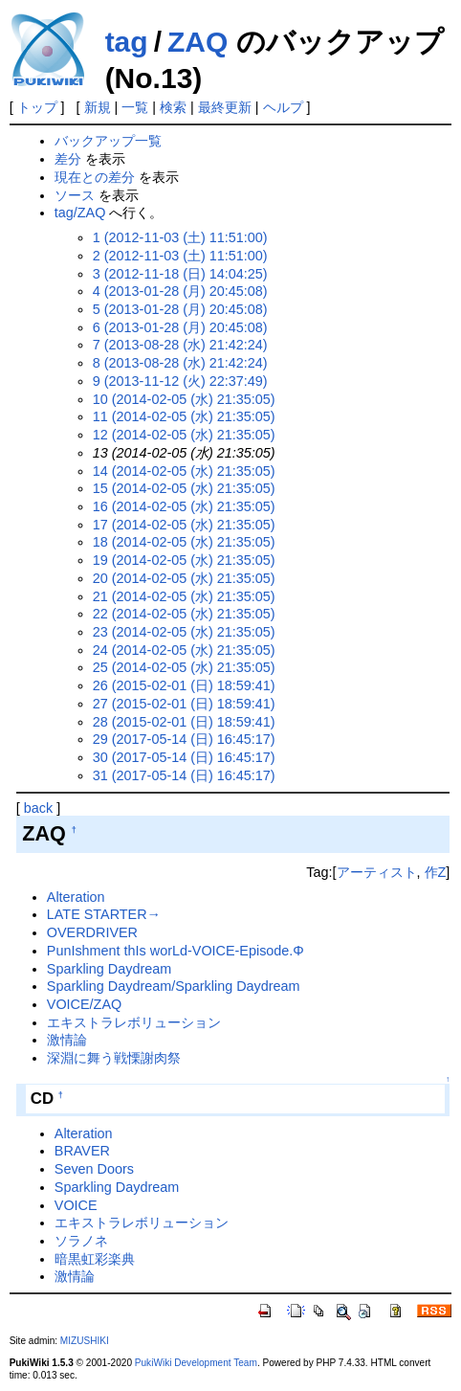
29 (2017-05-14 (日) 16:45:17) (184, 739)
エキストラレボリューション (134, 1022)
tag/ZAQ (80, 212)
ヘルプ (283, 107)
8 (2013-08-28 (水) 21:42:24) (180, 362)
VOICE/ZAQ (84, 1004)
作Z (436, 872)
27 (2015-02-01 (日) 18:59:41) (184, 703)
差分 (68, 159)
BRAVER (82, 1150)
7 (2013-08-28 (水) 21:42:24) (180, 344)
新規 (97, 107)
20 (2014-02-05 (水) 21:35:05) (184, 578)
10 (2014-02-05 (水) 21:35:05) (184, 399)
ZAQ (197, 41)
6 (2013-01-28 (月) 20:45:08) (180, 327)
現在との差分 (95, 177)
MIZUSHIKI (84, 1340)
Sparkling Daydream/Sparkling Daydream (173, 986)
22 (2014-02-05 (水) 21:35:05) (184, 613)
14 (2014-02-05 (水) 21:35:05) (184, 471)
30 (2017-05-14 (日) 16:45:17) (184, 757)
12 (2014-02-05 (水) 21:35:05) (184, 434)
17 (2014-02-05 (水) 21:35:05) (184, 524)
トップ (37, 107)
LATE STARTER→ (104, 914)
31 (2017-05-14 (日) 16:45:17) (184, 775)
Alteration (76, 897)
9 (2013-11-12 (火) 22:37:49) (180, 381)
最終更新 (225, 107)
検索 (173, 107)
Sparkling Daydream (109, 968)
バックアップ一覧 (108, 140)
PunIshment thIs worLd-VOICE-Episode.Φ (175, 950)
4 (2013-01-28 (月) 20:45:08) (180, 291)
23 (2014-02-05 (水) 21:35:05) (184, 631)
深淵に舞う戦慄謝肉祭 (114, 1058)
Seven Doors (94, 1169)
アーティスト (377, 872)
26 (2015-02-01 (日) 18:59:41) (184, 685)
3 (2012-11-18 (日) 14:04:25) (180, 273)
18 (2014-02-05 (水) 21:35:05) (184, 542)
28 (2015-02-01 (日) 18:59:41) (184, 721)
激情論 (67, 1039)
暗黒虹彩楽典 (95, 1259)
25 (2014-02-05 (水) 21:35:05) (184, 667)
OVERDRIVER (92, 932)
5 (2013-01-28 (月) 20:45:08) (180, 309)
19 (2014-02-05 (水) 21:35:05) (184, 560)
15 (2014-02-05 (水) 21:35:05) (184, 488)
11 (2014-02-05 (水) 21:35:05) (184, 416)
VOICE (76, 1205)
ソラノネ (81, 1240)
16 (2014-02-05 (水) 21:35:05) (184, 506)
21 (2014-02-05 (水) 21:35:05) (184, 596)
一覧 (134, 107)
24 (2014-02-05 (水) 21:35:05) (184, 650)
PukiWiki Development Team (196, 1362)
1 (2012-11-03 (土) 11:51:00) (180, 237)
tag (126, 41)
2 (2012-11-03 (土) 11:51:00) (180, 255)
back (38, 808)
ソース (75, 195)
